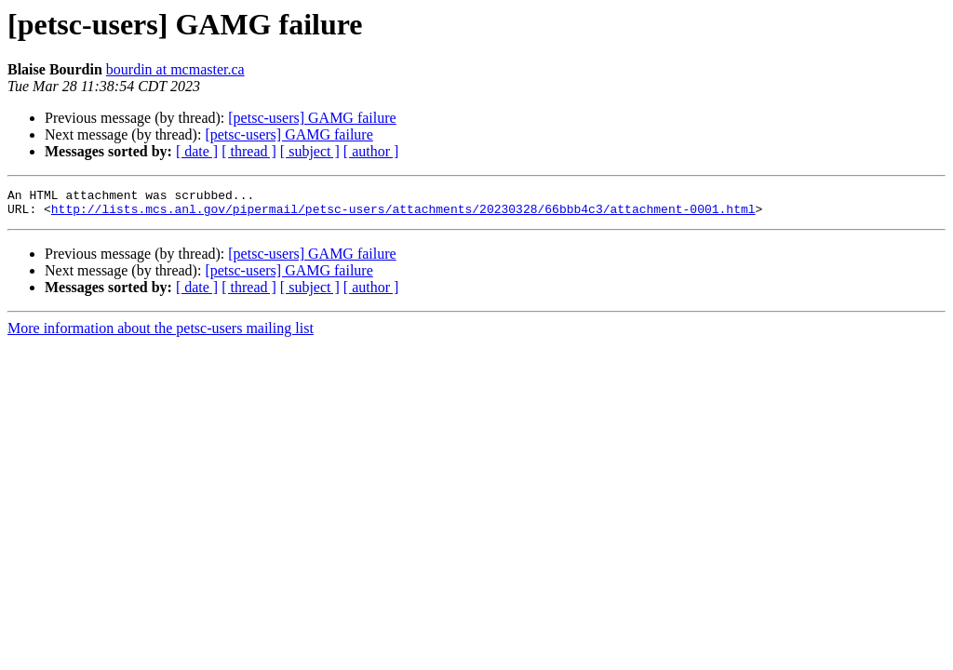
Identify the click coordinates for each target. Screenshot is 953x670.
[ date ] (197, 151)
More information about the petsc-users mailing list (160, 334)
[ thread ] (248, 151)
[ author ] (371, 151)
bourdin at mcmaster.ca (175, 69)
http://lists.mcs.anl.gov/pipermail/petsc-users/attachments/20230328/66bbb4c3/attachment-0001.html (403, 214)
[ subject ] (310, 151)
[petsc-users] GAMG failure (312, 118)
